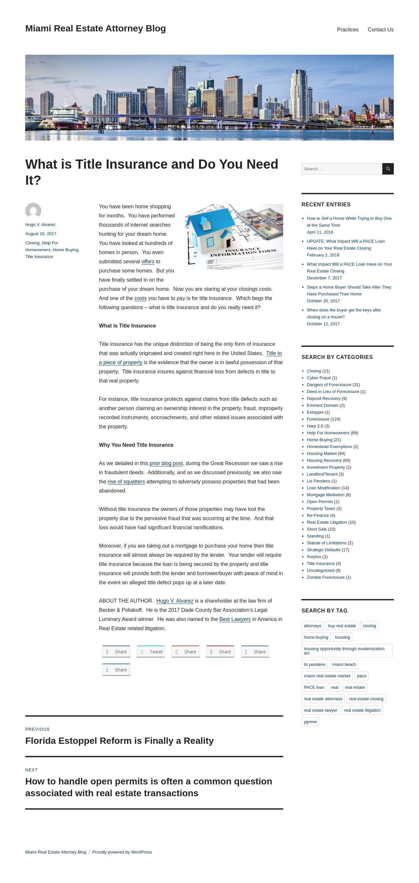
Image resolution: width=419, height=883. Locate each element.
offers (148, 261)
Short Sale (317, 529)
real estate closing (366, 698)
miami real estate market (327, 675)
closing (369, 625)
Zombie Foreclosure (326, 577)
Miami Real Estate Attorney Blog (95, 28)
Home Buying (65, 249)
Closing (32, 242)
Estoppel (315, 412)
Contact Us (381, 29)
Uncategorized (321, 570)
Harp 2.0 (315, 425)
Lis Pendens (319, 481)
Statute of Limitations (327, 542)
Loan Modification (323, 487)
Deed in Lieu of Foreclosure (333, 391)
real (334, 687)
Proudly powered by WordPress (122, 852)
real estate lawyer (320, 710)
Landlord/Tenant (322, 474)
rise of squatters (126, 481)
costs (141, 298)
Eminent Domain (322, 405)
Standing (315, 536)
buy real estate (342, 625)
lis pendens (314, 664)
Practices (348, 29)
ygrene (310, 721)
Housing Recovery (324, 460)
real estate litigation (362, 710)
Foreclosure (318, 419)
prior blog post (166, 463)
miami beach (344, 664)
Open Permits (320, 501)
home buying (316, 637)
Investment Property (326, 467)
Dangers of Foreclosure (329, 384)
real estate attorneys (323, 698)
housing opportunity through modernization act (344, 650)
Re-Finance (318, 515)
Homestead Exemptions (329, 446)
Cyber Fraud (319, 377)
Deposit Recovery (324, 398)
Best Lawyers (235, 619)
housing (342, 637)
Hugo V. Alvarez (174, 601)
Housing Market (322, 453)
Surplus (314, 556)
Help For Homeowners (328, 432)
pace (361, 675)
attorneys (312, 625)
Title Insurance (39, 256)
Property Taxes (321, 508)
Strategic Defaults (324, 549)
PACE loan (314, 687)
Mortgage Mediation (326, 494)
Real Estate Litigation (327, 522)
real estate (355, 687)
